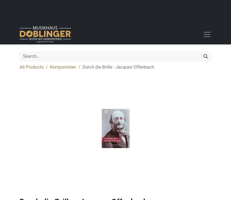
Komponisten (63, 67)
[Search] (206, 56)
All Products (32, 67)
